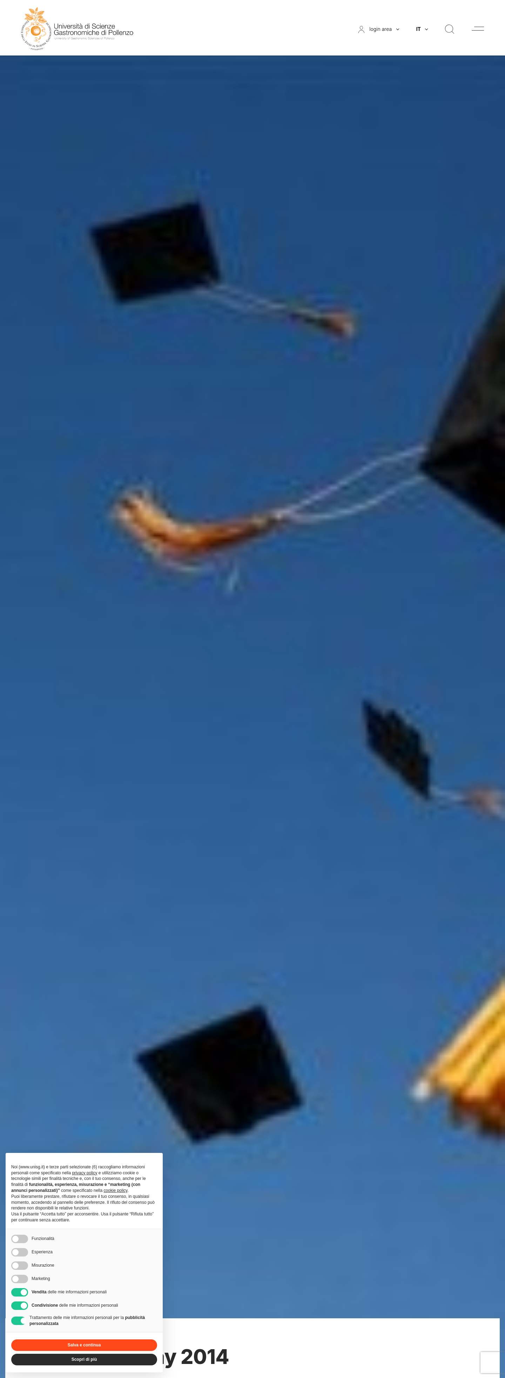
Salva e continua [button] (84, 1345)
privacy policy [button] (84, 1172)
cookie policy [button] (115, 1190)
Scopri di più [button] (84, 1359)
